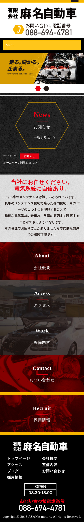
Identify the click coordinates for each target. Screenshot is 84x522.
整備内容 (42, 335)
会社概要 (42, 260)
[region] (42, 73)
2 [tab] (46, 88)
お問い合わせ (42, 373)
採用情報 (42, 413)
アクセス (42, 298)
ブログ (13, 471)
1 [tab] (38, 88)
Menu (10, 45)
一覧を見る (42, 138)
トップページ (18, 458)
